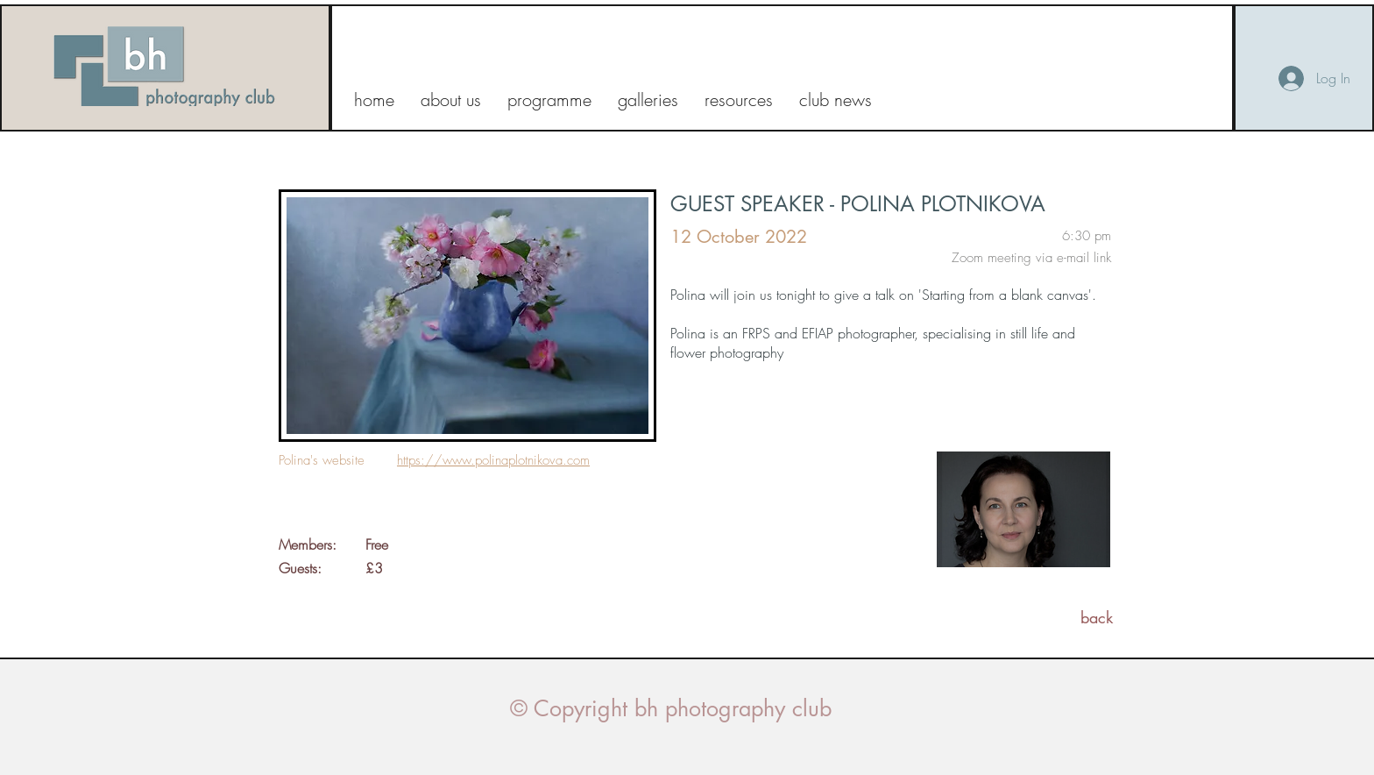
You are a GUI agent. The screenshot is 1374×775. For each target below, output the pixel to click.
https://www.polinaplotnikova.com (493, 460)
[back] (1096, 618)
